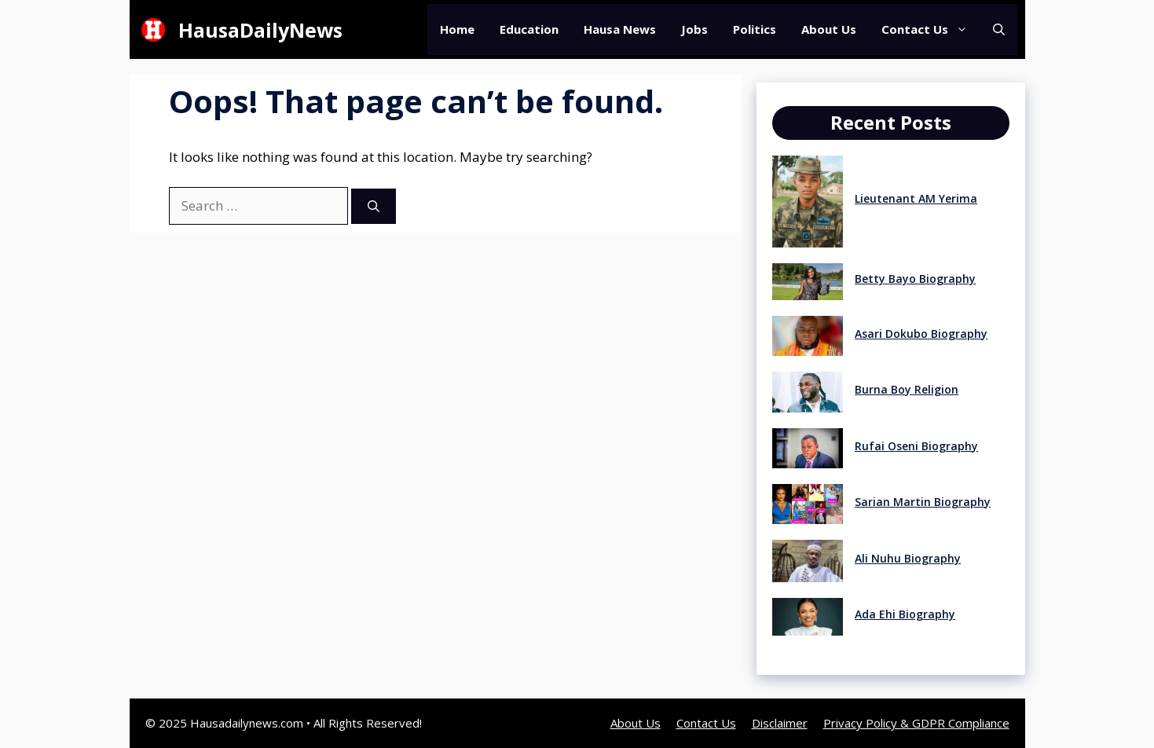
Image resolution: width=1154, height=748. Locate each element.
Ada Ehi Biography (905, 614)
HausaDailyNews (260, 29)
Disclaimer (780, 723)
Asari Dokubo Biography (921, 333)
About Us (828, 29)
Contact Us (930, 29)
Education (529, 29)
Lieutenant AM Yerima (916, 198)
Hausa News (620, 29)
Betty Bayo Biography (915, 278)
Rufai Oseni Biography (916, 445)
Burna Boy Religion (906, 389)
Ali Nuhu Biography (908, 558)
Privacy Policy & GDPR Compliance (916, 723)
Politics (754, 29)
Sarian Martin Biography (923, 501)
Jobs (694, 29)
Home (457, 29)
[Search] (373, 206)
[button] (998, 29)
